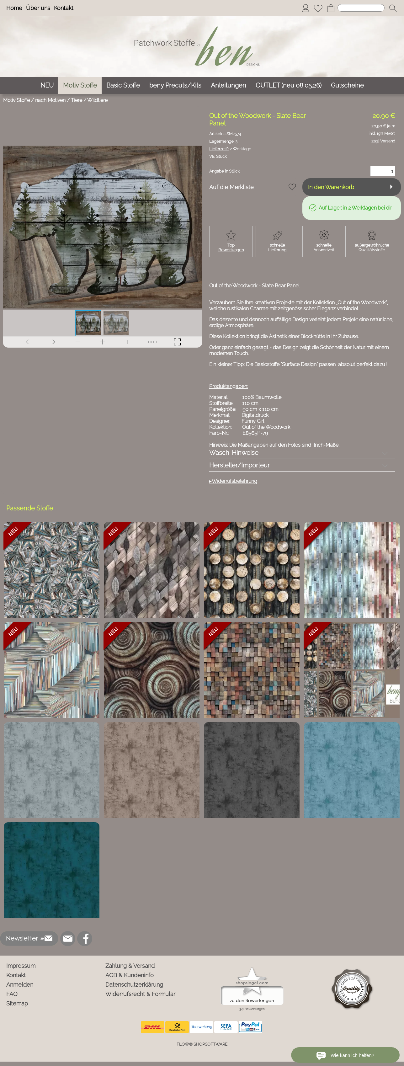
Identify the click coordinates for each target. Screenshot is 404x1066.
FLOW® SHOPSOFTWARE (202, 1044)
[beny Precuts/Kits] (175, 85)
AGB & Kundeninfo (129, 975)
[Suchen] (361, 8)
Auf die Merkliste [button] (231, 187)
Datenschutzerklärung (134, 984)
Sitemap (17, 1003)
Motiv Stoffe (16, 100)
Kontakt (63, 8)
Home (14, 8)
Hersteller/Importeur (239, 465)
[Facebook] (85, 938)
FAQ (12, 994)
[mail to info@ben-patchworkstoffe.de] (68, 938)
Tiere (76, 100)
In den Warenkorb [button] (331, 187)
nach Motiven (50, 100)
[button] (393, 8)
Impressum (20, 965)
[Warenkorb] (330, 8)
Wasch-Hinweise (233, 452)
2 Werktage (230, 149)
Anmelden (19, 984)
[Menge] (382, 171)
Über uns (38, 8)
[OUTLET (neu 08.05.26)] (288, 85)
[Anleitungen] (228, 85)
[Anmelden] (305, 8)
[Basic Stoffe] (123, 85)
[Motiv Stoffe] (80, 85)
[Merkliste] (318, 8)
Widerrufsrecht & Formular (140, 994)
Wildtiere (97, 100)
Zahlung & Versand (130, 965)
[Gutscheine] (347, 85)
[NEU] (47, 85)
